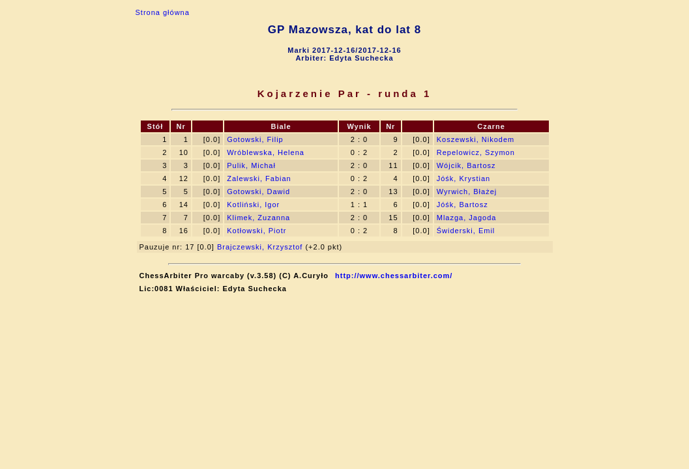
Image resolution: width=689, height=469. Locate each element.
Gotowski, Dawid (258, 191)
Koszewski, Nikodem (475, 139)
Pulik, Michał (251, 165)
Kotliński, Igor (253, 204)
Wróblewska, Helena (265, 152)
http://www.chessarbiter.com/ (393, 275)
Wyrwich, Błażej (467, 191)
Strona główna (163, 12)
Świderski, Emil (466, 230)
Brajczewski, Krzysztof (259, 247)
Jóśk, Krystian (463, 178)
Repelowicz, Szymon (476, 152)
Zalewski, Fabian (259, 178)
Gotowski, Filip (255, 139)
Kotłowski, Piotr (256, 230)
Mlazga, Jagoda (467, 217)
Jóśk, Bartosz (462, 204)
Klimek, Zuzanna (258, 217)
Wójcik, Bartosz (466, 165)
